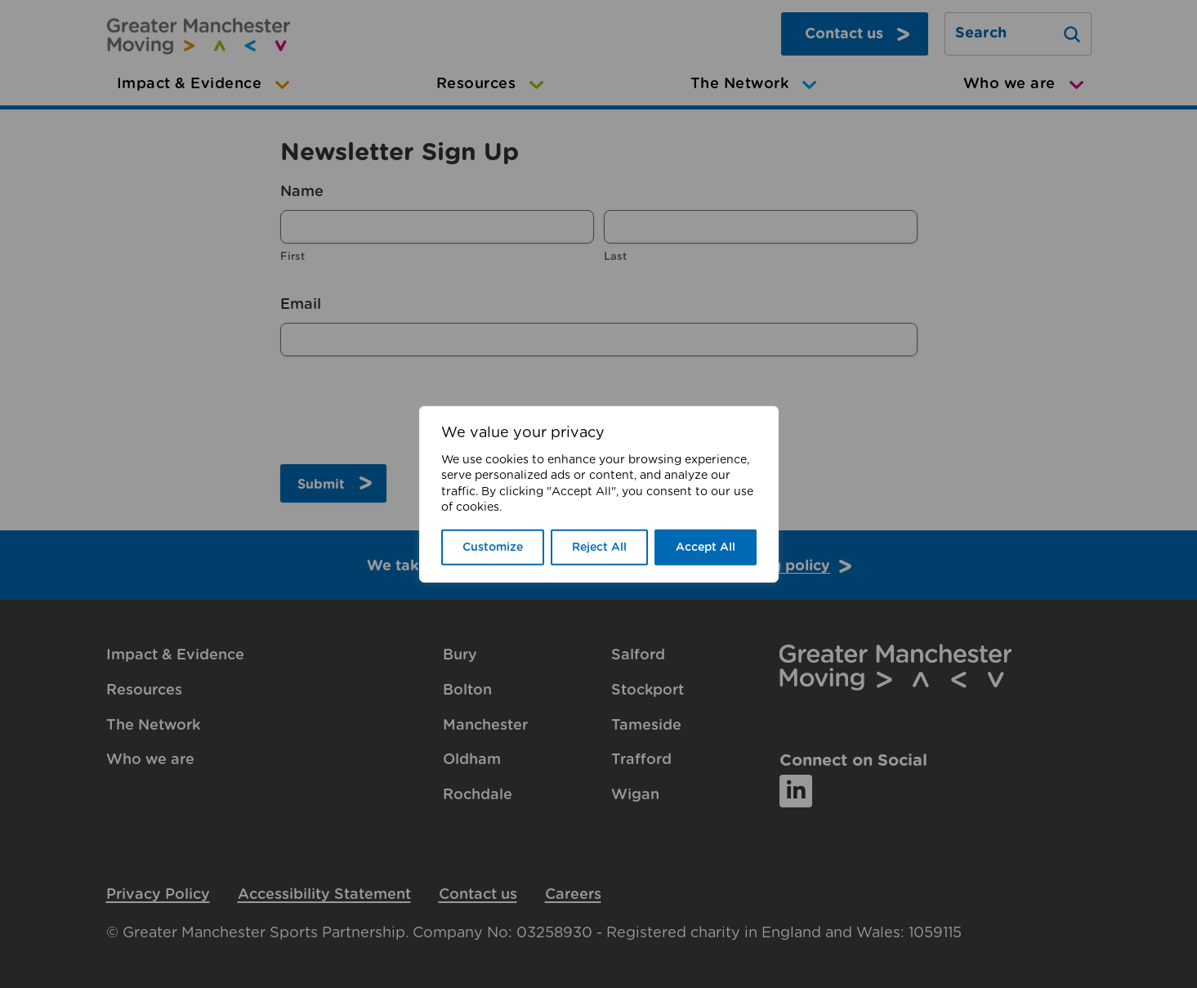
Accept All (705, 547)
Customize (492, 547)
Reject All (599, 547)
